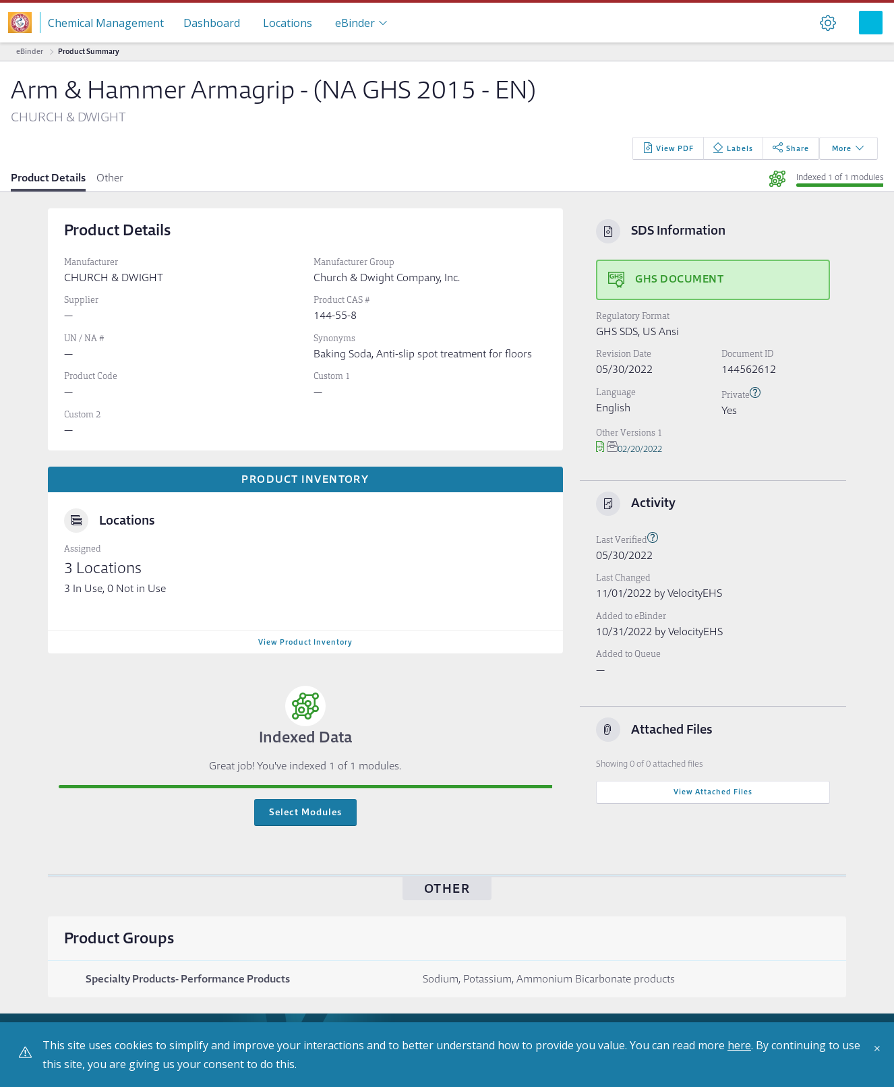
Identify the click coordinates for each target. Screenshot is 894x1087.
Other (109, 178)
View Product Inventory (305, 642)
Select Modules (305, 812)
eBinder (29, 51)
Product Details (48, 178)
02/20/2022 (629, 448)
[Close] (880, 1053)
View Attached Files (713, 791)
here (739, 1045)
